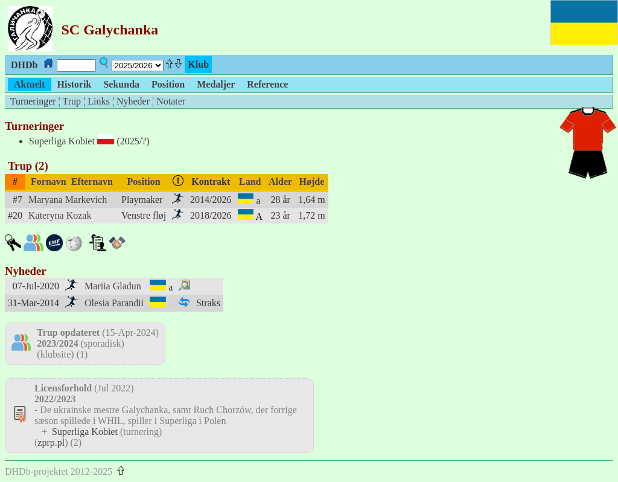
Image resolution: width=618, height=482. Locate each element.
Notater (170, 101)
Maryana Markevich (67, 199)
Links (98, 101)
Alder (280, 181)
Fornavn (48, 181)
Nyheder (133, 101)
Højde (312, 181)
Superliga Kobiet (62, 141)
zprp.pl (51, 442)
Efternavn (92, 181)
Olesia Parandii (114, 303)
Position (144, 181)
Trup (71, 101)
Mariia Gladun (112, 286)
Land (250, 181)
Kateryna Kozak (59, 215)
